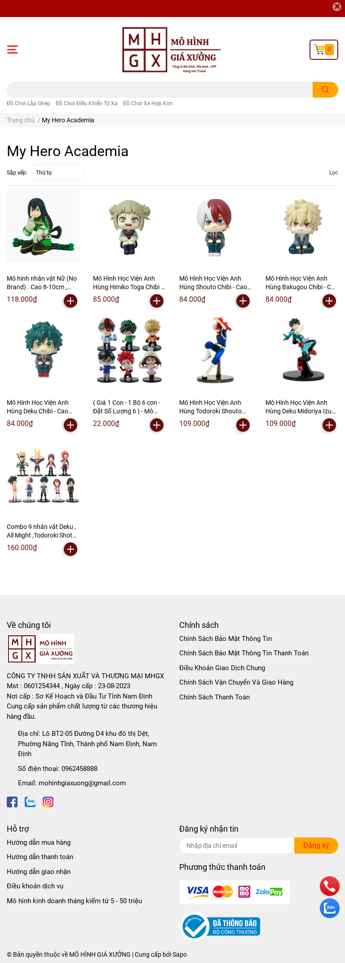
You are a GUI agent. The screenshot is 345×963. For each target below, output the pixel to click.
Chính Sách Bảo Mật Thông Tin (225, 639)
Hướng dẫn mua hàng (39, 842)
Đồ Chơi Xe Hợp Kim (148, 103)
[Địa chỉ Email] (258, 846)
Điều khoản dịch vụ (35, 886)
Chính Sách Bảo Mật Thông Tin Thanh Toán (244, 653)
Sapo (179, 954)
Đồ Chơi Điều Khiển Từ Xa (87, 103)
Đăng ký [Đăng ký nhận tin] (316, 845)
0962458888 (79, 769)
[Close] (336, 6)
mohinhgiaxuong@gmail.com (82, 783)
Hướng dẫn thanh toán (40, 857)
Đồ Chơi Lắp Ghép (28, 103)
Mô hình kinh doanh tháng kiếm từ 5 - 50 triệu (74, 901)
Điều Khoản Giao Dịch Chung (222, 668)
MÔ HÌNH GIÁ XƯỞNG (100, 954)
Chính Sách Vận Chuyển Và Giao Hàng (236, 682)
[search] (325, 90)
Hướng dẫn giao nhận (39, 872)
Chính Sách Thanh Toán (214, 697)
